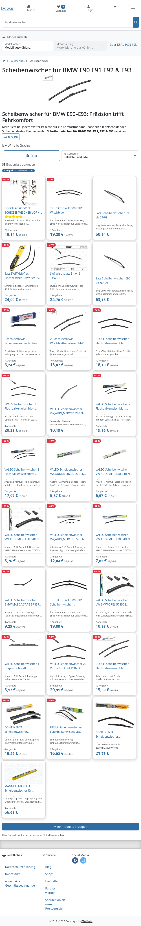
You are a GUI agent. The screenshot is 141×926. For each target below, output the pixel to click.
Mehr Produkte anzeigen (70, 827)
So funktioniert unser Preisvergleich (55, 904)
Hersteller (52, 881)
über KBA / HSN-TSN (123, 45)
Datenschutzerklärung (20, 867)
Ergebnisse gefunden (20, 164)
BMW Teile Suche (16, 145)
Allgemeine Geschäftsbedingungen (21, 883)
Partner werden (50, 890)
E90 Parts (86, 921)
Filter (31, 156)
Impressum (13, 874)
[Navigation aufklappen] (133, 8)
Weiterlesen (11, 137)
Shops (49, 874)
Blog (48, 867)
